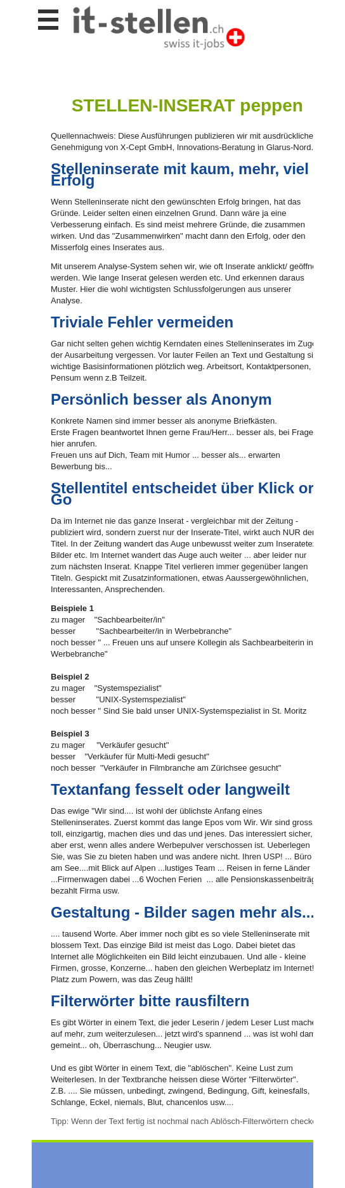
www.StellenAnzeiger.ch (158, 28)
